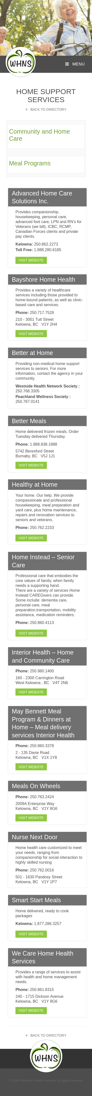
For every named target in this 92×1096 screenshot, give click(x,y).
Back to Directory (46, 109)
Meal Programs (30, 163)
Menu (75, 64)
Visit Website (31, 260)
